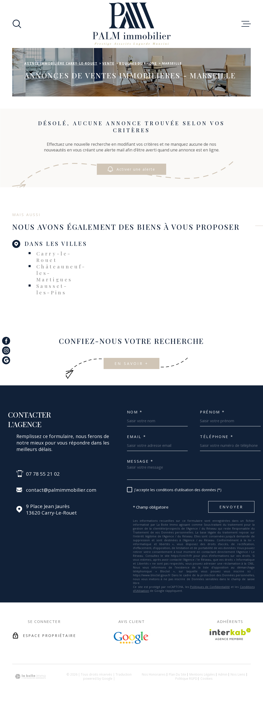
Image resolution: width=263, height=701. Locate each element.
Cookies (206, 678)
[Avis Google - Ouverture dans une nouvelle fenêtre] (131, 638)
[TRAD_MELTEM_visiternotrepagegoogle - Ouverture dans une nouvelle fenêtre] (6, 360)
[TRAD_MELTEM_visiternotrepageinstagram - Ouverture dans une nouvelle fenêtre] (6, 350)
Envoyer (231, 507)
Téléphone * (216, 437)
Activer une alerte (131, 169)
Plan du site (177, 674)
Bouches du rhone (138, 63)
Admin (222, 674)
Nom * (135, 412)
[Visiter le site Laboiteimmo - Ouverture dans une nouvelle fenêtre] (30, 676)
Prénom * (212, 412)
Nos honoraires (154, 674)
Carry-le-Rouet (53, 256)
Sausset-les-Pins (52, 289)
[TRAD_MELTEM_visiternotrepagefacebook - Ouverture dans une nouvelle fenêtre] (6, 341)
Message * (140, 461)
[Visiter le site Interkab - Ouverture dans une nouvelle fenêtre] (230, 634)
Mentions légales (202, 674)
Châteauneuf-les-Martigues (61, 273)
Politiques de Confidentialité (210, 587)
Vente (108, 63)
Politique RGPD (186, 678)
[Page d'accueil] (132, 24)
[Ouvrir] (17, 24)
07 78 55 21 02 (43, 473)
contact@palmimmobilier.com (61, 490)
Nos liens (238, 674)
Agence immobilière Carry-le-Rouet (60, 63)
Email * (136, 437)
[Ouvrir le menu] (246, 24)
